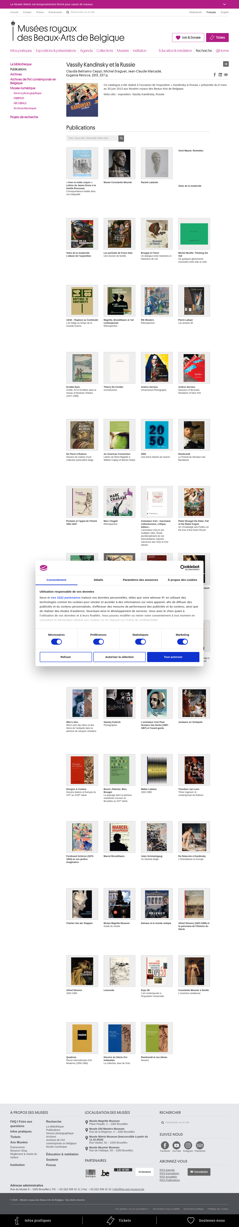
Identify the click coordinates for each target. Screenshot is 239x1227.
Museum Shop (18, 1150)
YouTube (176, 1151)
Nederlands (195, 12)
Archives (16, 74)
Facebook (165, 1151)
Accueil (14, 12)
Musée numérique (22, 88)
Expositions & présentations (56, 51)
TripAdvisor (200, 1151)
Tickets (220, 37)
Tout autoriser (173, 656)
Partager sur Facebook (215, 74)
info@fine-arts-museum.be (128, 1189)
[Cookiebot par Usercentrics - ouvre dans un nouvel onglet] (183, 568)
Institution (139, 51)
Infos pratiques (21, 51)
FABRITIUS (19, 98)
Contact (27, 12)
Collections (105, 51)
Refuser (66, 656)
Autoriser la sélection (119, 656)
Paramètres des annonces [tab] (140, 579)
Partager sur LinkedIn (220, 74)
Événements (55, 12)
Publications (18, 69)
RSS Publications (170, 1180)
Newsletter (201, 1171)
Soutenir (52, 1159)
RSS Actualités (168, 1176)
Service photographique (27, 93)
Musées (123, 51)
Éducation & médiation (175, 51)
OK (121, 138)
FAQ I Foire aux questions (21, 1124)
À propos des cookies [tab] (182, 579)
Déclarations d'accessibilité (166, 1209)
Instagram (188, 1151)
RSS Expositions (169, 1173)
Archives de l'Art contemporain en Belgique (33, 81)
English (225, 12)
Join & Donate (191, 37)
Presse (40, 12)
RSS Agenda (167, 1170)
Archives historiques (25, 108)
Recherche (204, 51)
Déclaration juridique (194, 1209)
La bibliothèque (21, 64)
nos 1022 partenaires (65, 597)
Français (211, 12)
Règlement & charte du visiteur (23, 1156)
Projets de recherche (24, 117)
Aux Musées (19, 1142)
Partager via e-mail (226, 74)
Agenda (86, 51)
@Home (222, 51)
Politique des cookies (218, 1209)
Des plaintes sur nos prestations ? (132, 1209)
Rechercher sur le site (68, 12)
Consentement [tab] (56, 579)
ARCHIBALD (20, 103)
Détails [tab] (98, 579)
